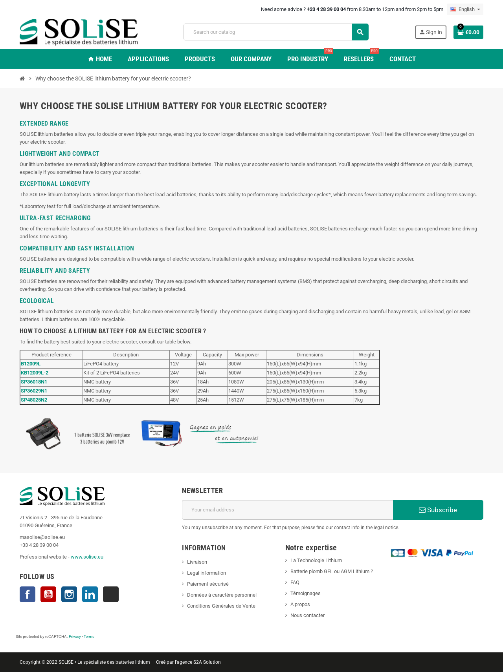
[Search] (276, 32)
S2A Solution (207, 662)
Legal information (206, 573)
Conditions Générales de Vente (221, 606)
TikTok (111, 594)
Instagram (69, 594)
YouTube (48, 594)
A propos (300, 604)
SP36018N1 (34, 382)
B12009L (30, 364)
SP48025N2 (34, 400)
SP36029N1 (34, 391)
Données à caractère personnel (222, 595)
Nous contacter (307, 615)
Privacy (75, 636)
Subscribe (438, 510)
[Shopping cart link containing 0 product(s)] (468, 32)
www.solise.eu (87, 557)
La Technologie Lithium (316, 560)
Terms (89, 636)
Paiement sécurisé (208, 584)
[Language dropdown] (465, 9)
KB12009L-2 (34, 373)
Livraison (197, 562)
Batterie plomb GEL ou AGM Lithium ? (331, 571)
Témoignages (305, 593)
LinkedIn (90, 594)
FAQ (294, 582)
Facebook (27, 594)
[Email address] (287, 510)
